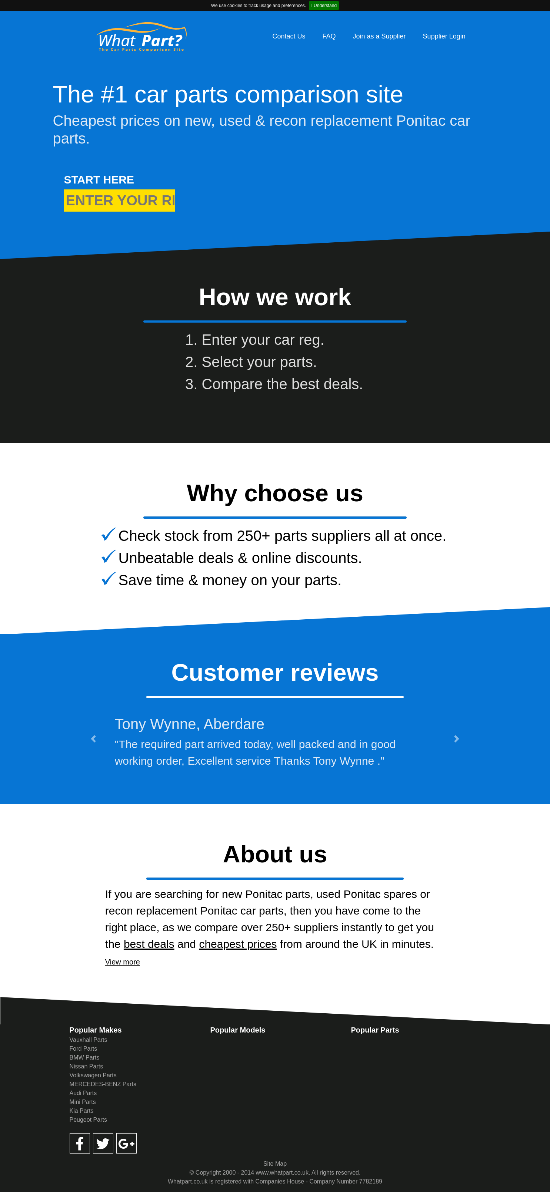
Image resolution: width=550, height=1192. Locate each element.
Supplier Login (444, 36)
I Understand (324, 5)
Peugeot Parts (88, 1120)
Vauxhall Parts (88, 1040)
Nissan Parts (86, 1066)
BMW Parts (85, 1057)
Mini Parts (83, 1102)
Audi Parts (83, 1093)
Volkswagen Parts (93, 1075)
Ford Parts (83, 1048)
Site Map (275, 1164)
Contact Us (288, 36)
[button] (93, 738)
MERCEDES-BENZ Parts (103, 1084)
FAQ (329, 36)
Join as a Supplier (379, 36)
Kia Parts (82, 1111)
